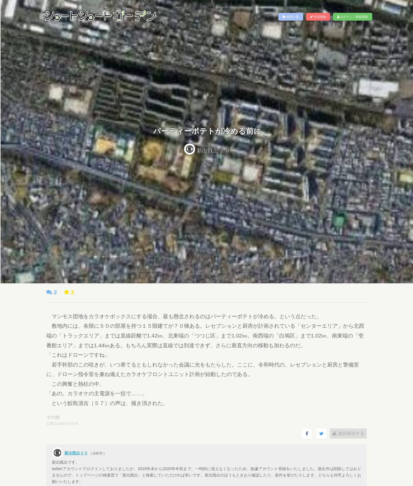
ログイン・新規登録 (352, 16)
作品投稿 (318, 16)
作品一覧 (290, 16)
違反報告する (345, 433)
